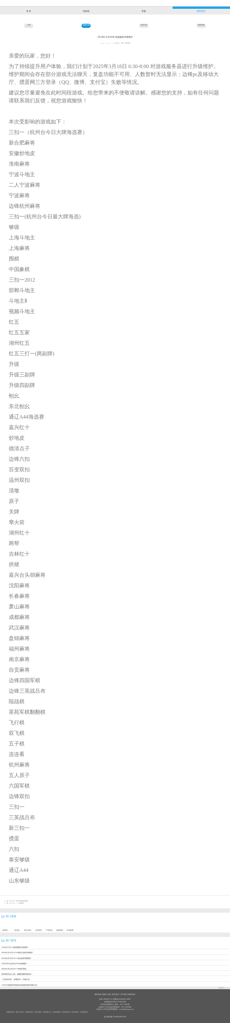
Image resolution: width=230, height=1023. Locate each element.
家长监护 (115, 994)
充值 (109, 994)
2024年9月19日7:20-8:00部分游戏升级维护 (17, 953)
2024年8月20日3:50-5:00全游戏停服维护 (16, 958)
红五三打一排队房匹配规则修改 (19, 901)
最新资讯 (201, 11)
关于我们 (123, 994)
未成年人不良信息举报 (107, 1007)
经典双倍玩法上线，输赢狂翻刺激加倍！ (17, 974)
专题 (144, 11)
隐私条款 (131, 994)
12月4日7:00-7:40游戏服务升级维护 (14, 947)
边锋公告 (86, 25)
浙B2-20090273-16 (105, 999)
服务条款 (98, 994)
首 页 (28, 11)
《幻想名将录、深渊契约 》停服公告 (15, 979)
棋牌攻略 (201, 25)
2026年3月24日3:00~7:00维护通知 (13, 969)
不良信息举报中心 (107, 1004)
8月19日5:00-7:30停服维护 (17, 903)
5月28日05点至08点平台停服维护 (13, 964)
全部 (29, 25)
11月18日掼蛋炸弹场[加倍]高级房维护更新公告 (19, 985)
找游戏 (86, 11)
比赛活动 (143, 25)
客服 (104, 994)
